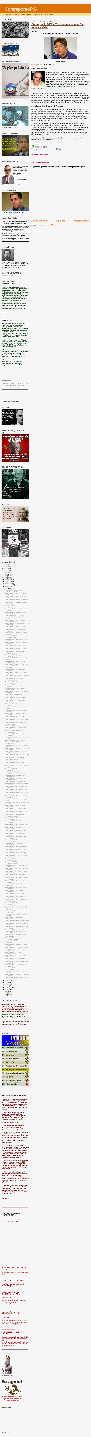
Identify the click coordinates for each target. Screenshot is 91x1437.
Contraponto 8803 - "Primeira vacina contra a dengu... (15, 734)
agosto (7, 586)
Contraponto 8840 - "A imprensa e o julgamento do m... (15, 620)
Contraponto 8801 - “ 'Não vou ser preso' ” (16, 740)
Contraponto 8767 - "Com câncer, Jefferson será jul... (14, 843)
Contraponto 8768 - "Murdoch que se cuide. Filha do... (15, 840)
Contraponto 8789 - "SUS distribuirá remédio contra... (15, 775)
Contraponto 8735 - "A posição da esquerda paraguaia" (14, 938)
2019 (5, 564)
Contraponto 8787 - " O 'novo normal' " (15, 781)
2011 (5, 991)
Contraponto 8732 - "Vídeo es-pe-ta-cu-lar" (17, 947)
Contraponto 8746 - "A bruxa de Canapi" (16, 906)
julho (6, 588)
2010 (5, 993)
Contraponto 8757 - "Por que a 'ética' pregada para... (15, 875)
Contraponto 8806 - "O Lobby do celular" (16, 726)
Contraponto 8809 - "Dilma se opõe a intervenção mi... (15, 717)
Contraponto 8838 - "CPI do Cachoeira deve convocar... (15, 627)
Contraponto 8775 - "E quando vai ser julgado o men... (15, 818)
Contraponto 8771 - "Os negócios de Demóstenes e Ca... (15, 831)
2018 (5, 566)
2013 (5, 576)
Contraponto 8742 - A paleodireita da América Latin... (15, 917)
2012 (5, 578)
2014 (5, 574)
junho (7, 980)
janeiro (7, 989)
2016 (5, 570)
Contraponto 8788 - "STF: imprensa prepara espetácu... (15, 779)
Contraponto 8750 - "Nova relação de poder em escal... (15, 897)
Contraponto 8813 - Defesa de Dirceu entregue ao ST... (15, 704)
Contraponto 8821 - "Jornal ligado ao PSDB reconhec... (15, 679)
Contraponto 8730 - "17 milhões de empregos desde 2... (14, 952)
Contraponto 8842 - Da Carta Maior (14, 615)
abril (6, 984)
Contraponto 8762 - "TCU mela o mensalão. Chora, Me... (14, 859)
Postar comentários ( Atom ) (47, 225)
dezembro (8, 579)
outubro (7, 583)
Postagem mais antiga (81, 221)
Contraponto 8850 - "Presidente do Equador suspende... (14, 590)
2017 (5, 568)
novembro (8, 581)
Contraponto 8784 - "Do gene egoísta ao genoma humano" (16, 790)
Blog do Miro (38, 65)
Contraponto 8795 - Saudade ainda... (15, 757)
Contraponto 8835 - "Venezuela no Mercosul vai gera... (14, 636)
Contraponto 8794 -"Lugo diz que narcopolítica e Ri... (14, 760)
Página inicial (61, 221)
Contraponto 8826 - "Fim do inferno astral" (16, 664)
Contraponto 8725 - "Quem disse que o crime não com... (16, 968)
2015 (5, 572)
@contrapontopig (7, 275)
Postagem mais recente (39, 221)
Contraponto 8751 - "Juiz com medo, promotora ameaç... (15, 894)
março (7, 985)
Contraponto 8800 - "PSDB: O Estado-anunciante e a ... (15, 742)
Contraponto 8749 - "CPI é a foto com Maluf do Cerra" (15, 900)
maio (6, 982)
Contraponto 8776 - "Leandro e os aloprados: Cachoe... (14, 815)
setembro (8, 585)
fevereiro (8, 987)
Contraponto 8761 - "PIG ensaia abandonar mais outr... (14, 862)
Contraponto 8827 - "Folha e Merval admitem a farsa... (15, 661)
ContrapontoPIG (21, 9)
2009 (5, 995)
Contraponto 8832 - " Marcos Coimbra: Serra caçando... (15, 646)
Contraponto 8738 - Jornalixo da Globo (15, 930)
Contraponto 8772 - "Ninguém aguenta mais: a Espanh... (15, 828)
